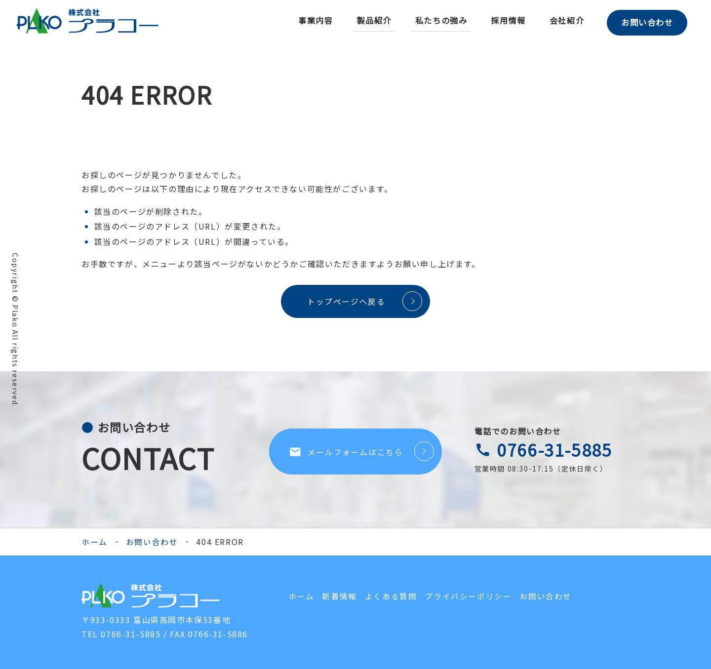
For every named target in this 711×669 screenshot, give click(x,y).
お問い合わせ (645, 21)
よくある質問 (391, 596)
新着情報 (339, 596)
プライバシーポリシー (468, 596)
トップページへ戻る (344, 301)
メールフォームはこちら (346, 452)
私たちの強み (437, 20)
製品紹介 (370, 20)
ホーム (94, 542)
